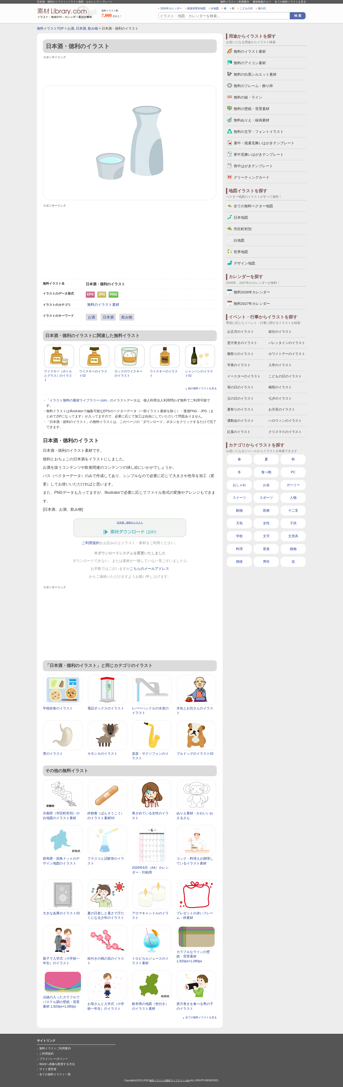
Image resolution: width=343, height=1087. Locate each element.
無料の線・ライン (248, 97)
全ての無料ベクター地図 (253, 206)
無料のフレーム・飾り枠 (253, 86)
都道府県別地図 (196, 8)
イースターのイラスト (244, 376)
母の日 (262, 8)
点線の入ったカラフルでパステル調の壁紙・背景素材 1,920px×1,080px (61, 1001)
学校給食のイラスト (58, 708)
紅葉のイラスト (239, 432)
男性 (266, 561)
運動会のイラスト (240, 420)
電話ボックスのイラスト (105, 708)
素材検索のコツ (262, 1)
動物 (239, 510)
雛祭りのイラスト (240, 354)
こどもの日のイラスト (285, 376)
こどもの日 (246, 8)
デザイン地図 (244, 263)
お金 (266, 485)
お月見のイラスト (281, 409)
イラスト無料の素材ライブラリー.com (78, 400)
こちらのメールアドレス (149, 569)
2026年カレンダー (171, 8)
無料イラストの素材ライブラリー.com (169, 1080)
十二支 (293, 510)
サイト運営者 (47, 1069)
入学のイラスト (280, 365)
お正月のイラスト (240, 331)
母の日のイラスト (240, 387)
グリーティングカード (251, 177)
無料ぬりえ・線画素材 (251, 120)
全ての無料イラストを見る (290, 1)
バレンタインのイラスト (286, 343)
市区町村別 (243, 229)
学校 (239, 536)
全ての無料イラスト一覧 (55, 1074)
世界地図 (241, 252)
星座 (266, 549)
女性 (266, 523)
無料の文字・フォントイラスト (259, 132)
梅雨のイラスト (280, 387)
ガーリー (293, 485)
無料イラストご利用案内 (234, 1)
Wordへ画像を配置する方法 (57, 1064)
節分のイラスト (280, 331)
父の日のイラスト (240, 398)
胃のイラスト (53, 753)
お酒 (70, 28)
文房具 (293, 536)
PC (293, 472)
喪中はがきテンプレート (253, 166)
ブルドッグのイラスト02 (195, 753)
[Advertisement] (130, 71)
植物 (293, 549)
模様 (239, 561)
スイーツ (239, 497)
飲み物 (93, 28)
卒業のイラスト (239, 365)
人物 (293, 497)
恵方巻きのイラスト (242, 343)
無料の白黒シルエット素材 (255, 74)
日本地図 (241, 217)
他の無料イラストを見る (202, 388)
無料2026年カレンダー (252, 292)
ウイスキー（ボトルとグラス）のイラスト (58, 375)
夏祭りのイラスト (240, 409)
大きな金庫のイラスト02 (61, 913)
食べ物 (266, 472)
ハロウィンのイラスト (285, 420)
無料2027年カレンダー (252, 304)
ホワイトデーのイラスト (286, 354)
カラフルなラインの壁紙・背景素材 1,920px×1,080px (193, 956)
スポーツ (266, 497)
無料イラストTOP (50, 28)
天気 (239, 523)
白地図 (215, 8)
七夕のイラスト (280, 398)
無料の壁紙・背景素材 (251, 109)
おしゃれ (239, 485)
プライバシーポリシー (53, 1059)
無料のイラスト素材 (103, 304)
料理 (239, 549)
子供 (293, 523)
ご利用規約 (91, 543)
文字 (266, 536)
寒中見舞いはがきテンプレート (259, 154)
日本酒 (81, 28)
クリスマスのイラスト (285, 432)
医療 (266, 510)
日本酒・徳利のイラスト (130, 522)
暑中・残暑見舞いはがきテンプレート (264, 143)
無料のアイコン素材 (250, 63)
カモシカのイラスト (102, 753)
